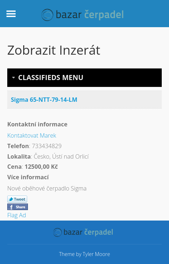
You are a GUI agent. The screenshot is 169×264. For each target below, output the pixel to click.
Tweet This (17, 200)
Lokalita (19, 156)
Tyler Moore (96, 254)
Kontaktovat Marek (31, 135)
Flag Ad (16, 215)
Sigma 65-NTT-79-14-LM (44, 100)
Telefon (18, 146)
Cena (14, 167)
